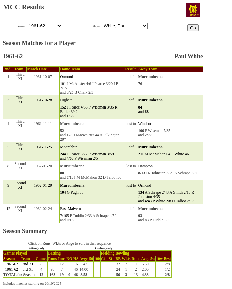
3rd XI (28, 269)
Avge (83, 259)
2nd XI (27, 264)
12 (8, 209)
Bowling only (103, 248)
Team (25, 259)
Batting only (36, 248)
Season (9, 259)
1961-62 (11, 264)
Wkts (126, 259)
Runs (52, 259)
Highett (66, 100)
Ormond (66, 77)
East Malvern (70, 209)
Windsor (145, 124)
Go (193, 27)
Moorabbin (68, 147)
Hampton (145, 166)
